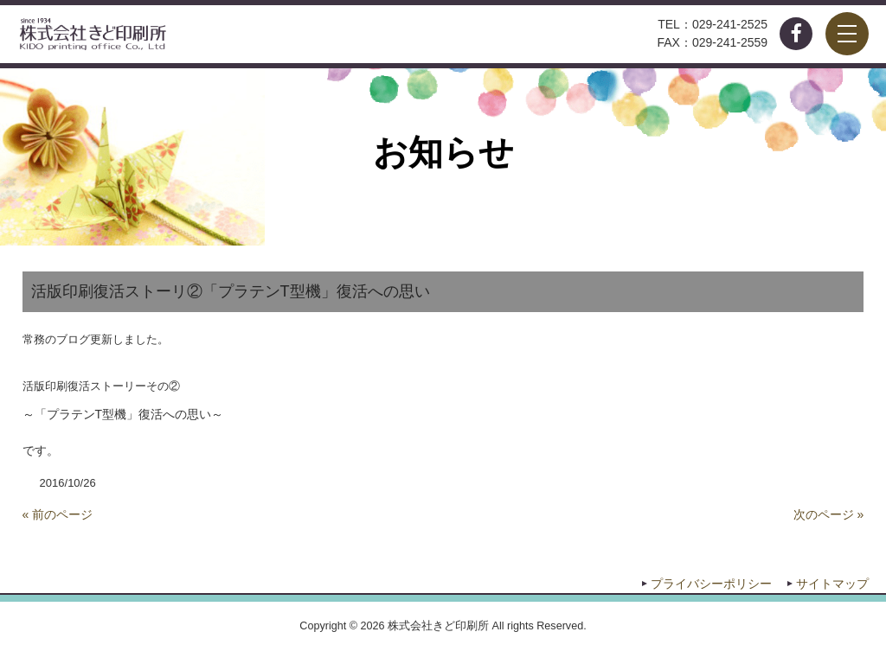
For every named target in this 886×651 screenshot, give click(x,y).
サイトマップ (832, 583)
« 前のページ (57, 514)
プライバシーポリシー (711, 583)
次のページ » (828, 514)
